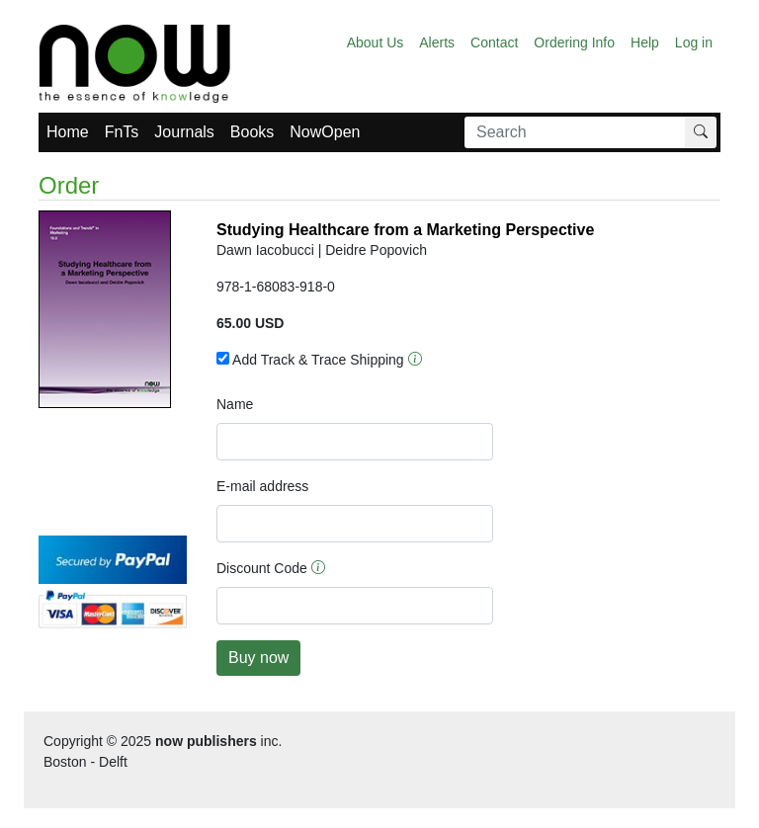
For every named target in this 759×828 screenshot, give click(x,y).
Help (645, 42)
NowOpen (325, 132)
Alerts (437, 42)
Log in (694, 42)
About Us (375, 42)
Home (67, 132)
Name (234, 404)
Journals (183, 132)
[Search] (575, 132)
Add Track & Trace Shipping (310, 360)
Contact (494, 42)
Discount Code (261, 568)
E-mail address (262, 486)
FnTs (122, 132)
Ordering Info (574, 42)
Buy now (258, 657)
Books (252, 132)
